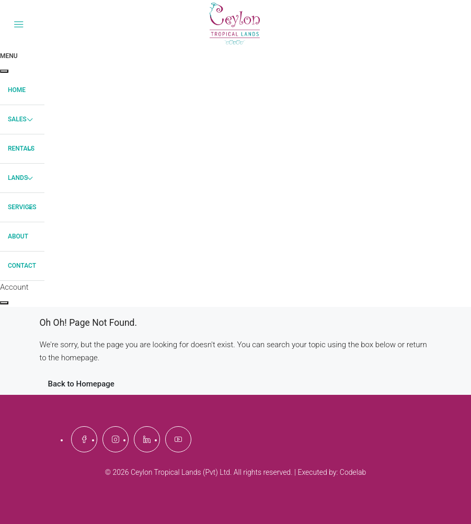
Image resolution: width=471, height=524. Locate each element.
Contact (22, 265)
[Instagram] (115, 439)
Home (17, 90)
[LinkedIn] (147, 439)
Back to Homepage (81, 384)
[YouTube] (178, 439)
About (18, 236)
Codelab (353, 472)
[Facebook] (84, 439)
